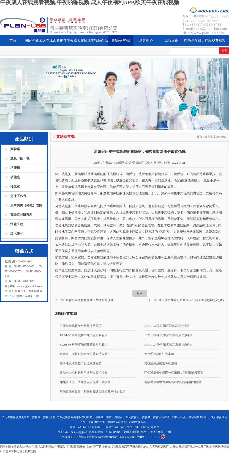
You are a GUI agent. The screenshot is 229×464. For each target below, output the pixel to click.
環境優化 (16, 233)
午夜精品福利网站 (43, 446)
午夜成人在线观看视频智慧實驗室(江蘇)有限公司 (132, 162)
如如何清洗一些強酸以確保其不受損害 (85, 382)
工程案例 (171, 40)
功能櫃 (15, 168)
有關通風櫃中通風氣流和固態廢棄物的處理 (172, 382)
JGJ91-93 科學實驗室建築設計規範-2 (83, 335)
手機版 (140, 437)
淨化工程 (16, 224)
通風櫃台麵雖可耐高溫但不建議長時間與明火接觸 (191, 300)
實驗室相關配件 (21, 215)
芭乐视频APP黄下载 (89, 446)
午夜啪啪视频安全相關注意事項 (80, 325)
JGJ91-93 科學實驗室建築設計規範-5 (168, 344)
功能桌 (15, 177)
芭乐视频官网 (27, 451)
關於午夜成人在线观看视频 (46, 40)
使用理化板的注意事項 (159, 354)
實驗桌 (15, 149)
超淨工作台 (18, 196)
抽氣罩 (15, 186)
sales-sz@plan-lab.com (84, 432)
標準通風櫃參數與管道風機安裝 (80, 363)
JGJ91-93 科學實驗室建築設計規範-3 (168, 335)
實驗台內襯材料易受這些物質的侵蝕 (89, 300)
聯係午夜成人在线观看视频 (204, 40)
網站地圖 (5, 446)
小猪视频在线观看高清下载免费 (121, 446)
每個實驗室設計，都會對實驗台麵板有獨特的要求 (92, 391)
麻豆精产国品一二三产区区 (195, 446)
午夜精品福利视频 (65, 446)
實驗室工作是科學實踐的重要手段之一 (85, 354)
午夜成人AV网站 (21, 446)
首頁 (12, 40)
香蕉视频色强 (220, 446)
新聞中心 (146, 40)
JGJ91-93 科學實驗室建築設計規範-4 (83, 344)
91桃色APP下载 (9, 451)
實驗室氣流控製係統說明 (160, 363)
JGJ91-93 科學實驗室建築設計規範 (166, 325)
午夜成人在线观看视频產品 (87, 40)
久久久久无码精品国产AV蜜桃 (159, 446)
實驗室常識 (121, 40)
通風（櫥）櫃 (20, 158)
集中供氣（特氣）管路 (26, 205)
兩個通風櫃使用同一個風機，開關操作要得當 (174, 372)
